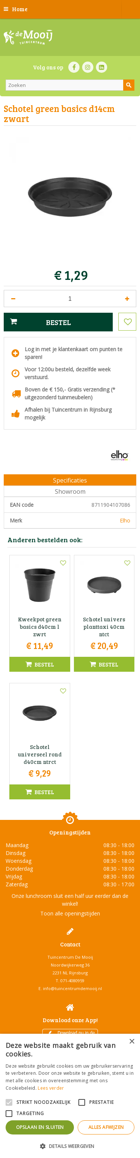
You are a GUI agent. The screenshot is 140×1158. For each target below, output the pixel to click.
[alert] (70, 1096)
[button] (70, 1145)
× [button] (131, 1042)
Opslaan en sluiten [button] (40, 1127)
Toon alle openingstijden (70, 913)
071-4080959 (72, 980)
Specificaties (70, 480)
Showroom (70, 491)
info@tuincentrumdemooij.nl (72, 988)
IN (87, 67)
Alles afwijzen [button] (106, 1127)
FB (74, 67)
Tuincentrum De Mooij (70, 957)
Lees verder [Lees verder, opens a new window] (51, 1088)
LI (101, 67)
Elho (125, 520)
